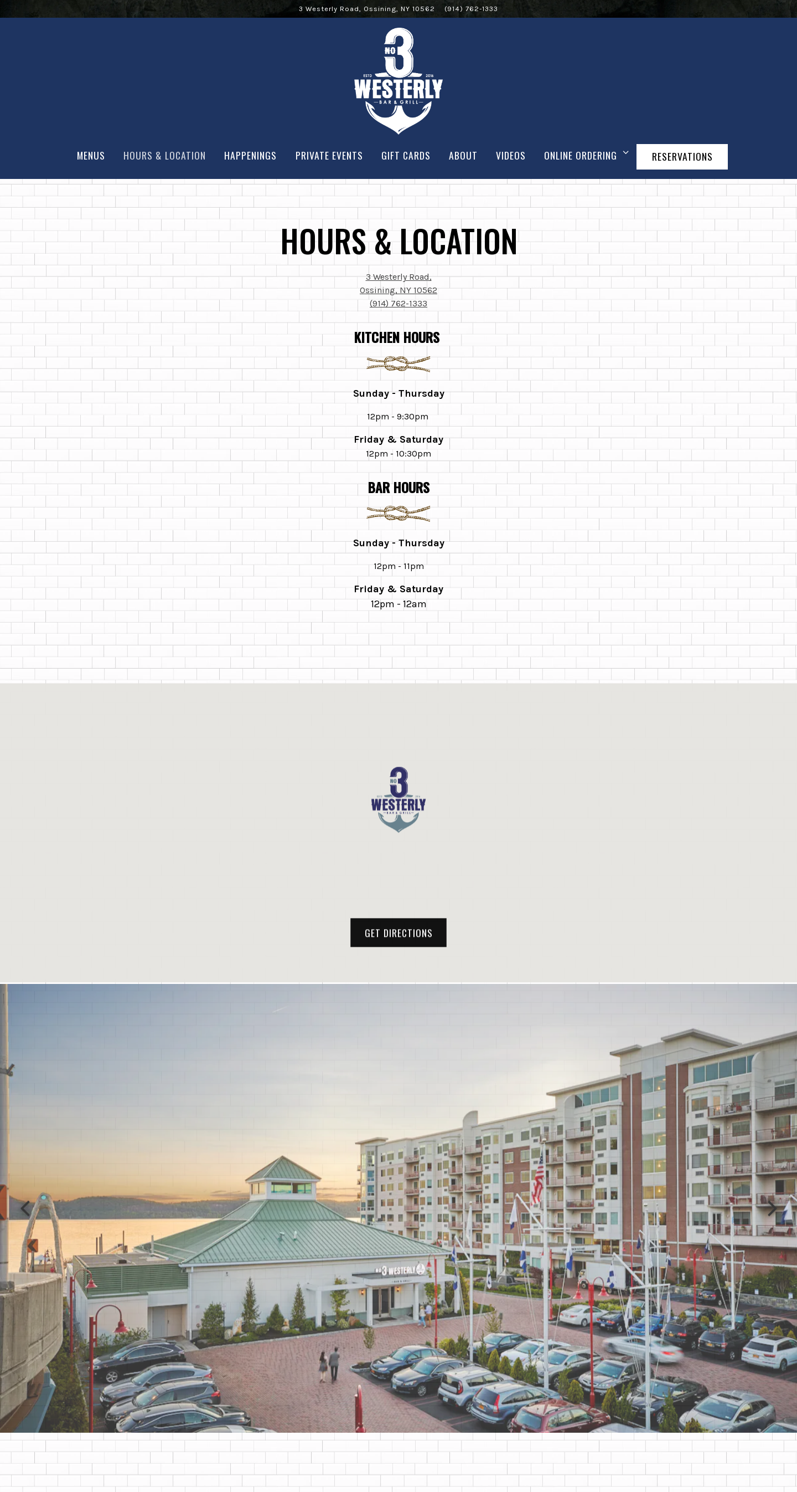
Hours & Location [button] (164, 155)
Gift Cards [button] (406, 155)
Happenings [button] (250, 155)
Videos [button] (511, 155)
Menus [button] (91, 155)
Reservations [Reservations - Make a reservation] (682, 156)
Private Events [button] (329, 155)
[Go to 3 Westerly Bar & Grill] (367, 8)
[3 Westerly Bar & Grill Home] (398, 80)
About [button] (463, 155)
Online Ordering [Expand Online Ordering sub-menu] (584, 154)
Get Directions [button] (399, 938)
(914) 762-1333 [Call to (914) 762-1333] (471, 8)
